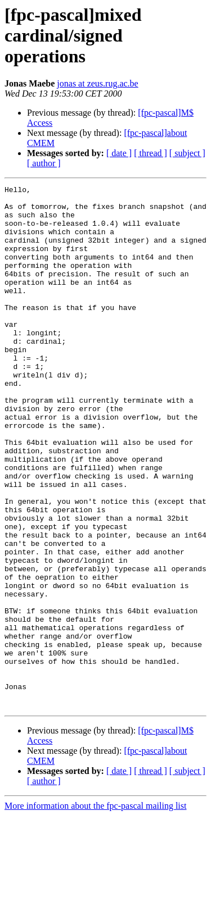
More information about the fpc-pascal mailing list (95, 910)
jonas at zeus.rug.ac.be (97, 83)
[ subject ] (187, 153)
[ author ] (44, 163)
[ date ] (119, 153)
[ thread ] (150, 153)
